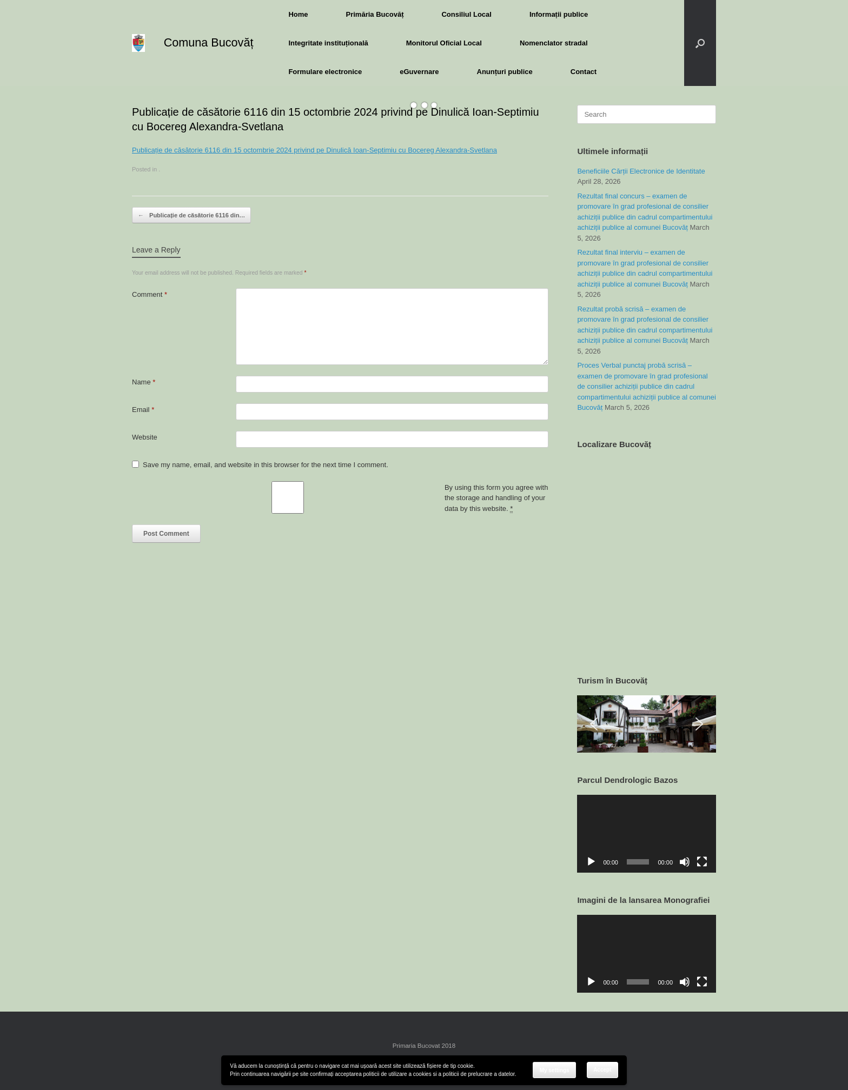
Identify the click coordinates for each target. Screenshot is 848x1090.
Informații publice (558, 14)
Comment (149, 294)
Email (143, 410)
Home (298, 14)
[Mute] (684, 861)
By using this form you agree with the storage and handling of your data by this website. (496, 498)
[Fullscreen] (702, 861)
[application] (646, 834)
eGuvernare (419, 72)
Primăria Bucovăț (375, 14)
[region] (646, 724)
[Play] (591, 861)
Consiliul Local (466, 14)
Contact (584, 72)
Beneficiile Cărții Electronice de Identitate (641, 171)
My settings (554, 1070)
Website (144, 437)
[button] (700, 43)
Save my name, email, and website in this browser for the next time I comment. (265, 465)
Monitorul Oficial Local (444, 43)
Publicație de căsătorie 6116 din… (191, 215)
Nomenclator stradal (554, 43)
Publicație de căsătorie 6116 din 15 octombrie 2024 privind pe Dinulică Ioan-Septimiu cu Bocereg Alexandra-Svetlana (314, 150)
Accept (602, 1070)
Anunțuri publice (505, 72)
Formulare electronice (325, 72)
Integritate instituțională (328, 43)
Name (143, 382)
